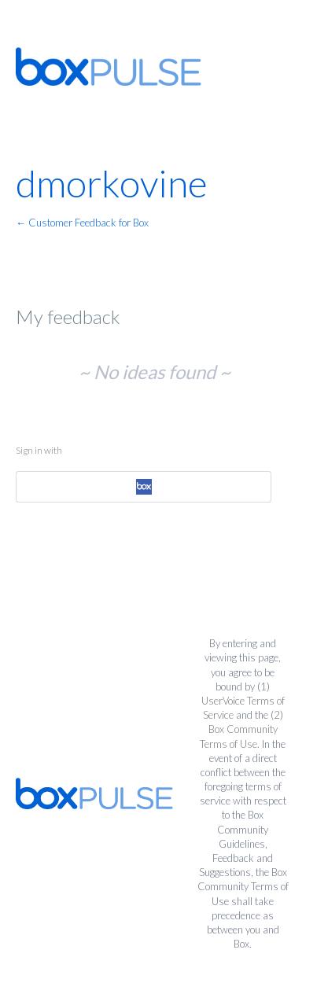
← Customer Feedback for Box (82, 222)
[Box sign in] (143, 487)
